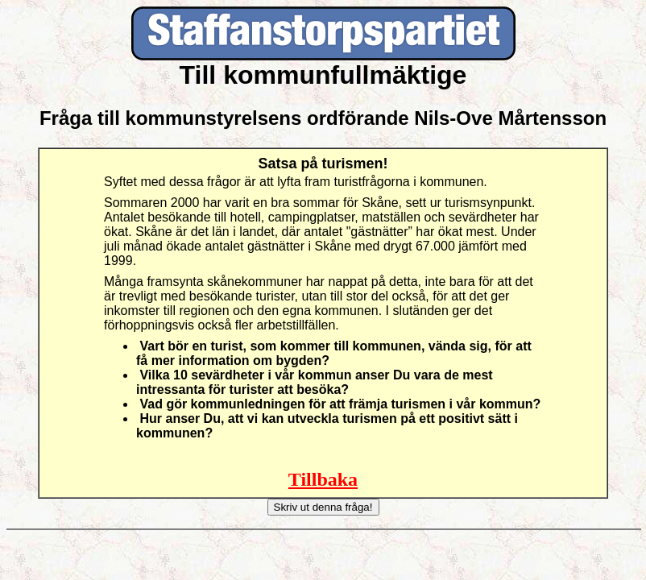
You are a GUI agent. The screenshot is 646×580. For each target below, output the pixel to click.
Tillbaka (323, 479)
